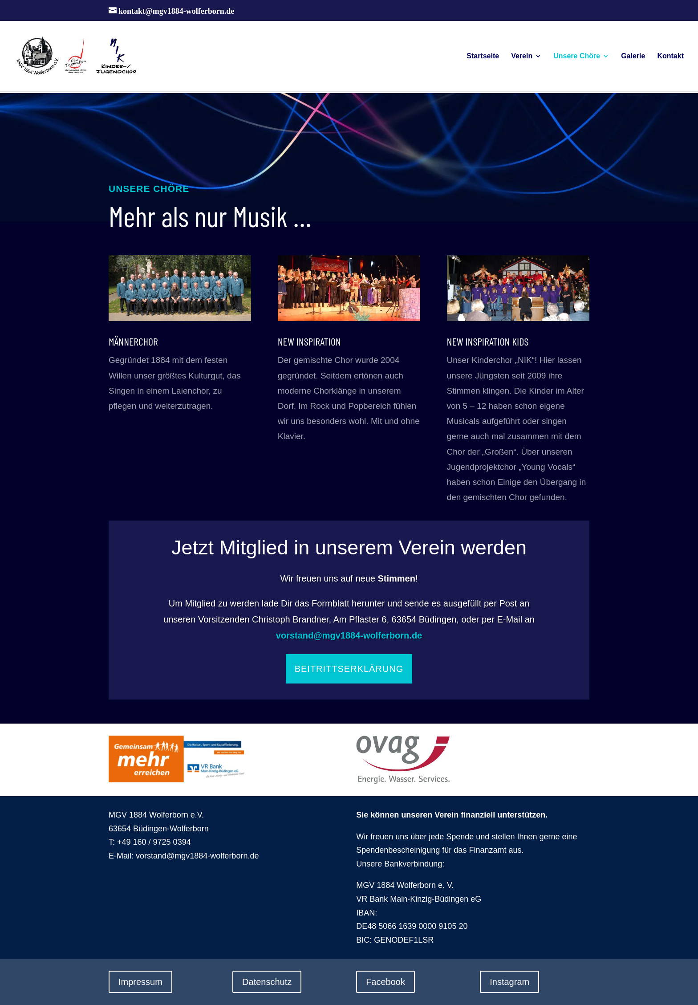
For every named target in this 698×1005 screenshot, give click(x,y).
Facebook (385, 982)
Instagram (509, 982)
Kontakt (670, 56)
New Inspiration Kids (488, 341)
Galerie (633, 56)
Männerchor (133, 341)
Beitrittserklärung (349, 669)
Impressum (140, 982)
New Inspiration (309, 341)
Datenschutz (267, 982)
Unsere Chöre (576, 56)
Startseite (483, 56)
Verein (521, 56)
